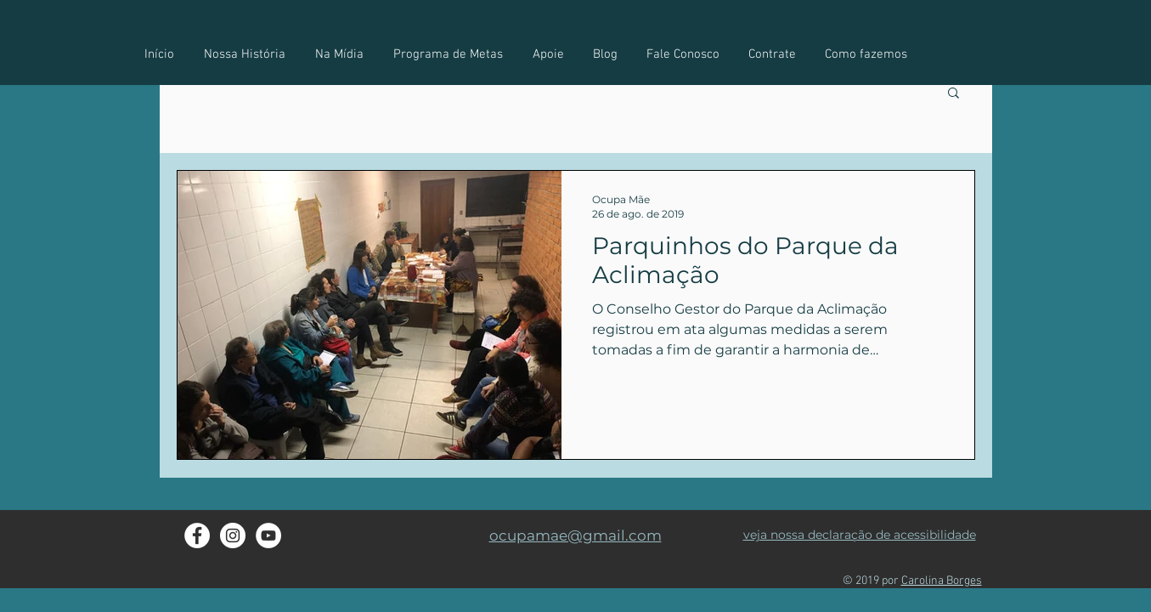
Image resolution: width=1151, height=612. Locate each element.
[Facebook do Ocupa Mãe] (197, 535)
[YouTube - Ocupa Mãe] (268, 535)
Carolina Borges (941, 581)
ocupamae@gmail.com (575, 535)
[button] (866, 54)
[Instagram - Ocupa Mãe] (232, 535)
